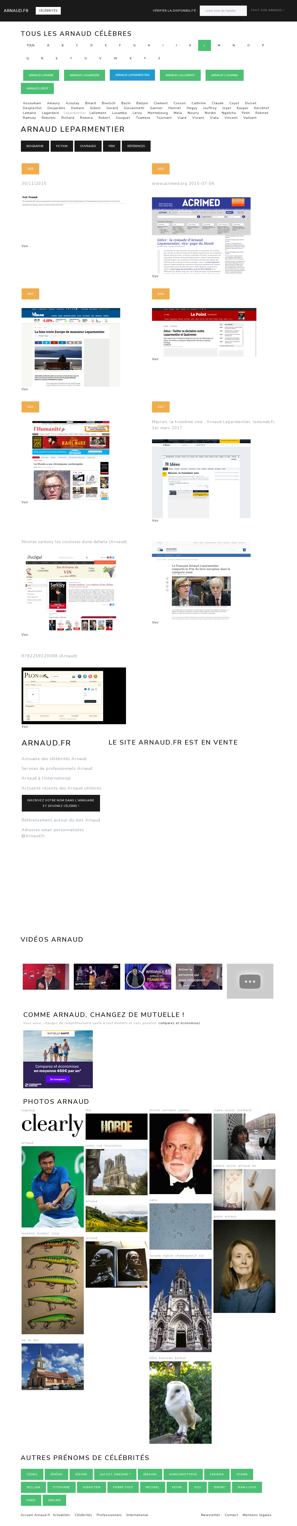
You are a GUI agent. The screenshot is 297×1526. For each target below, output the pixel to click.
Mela (177, 113)
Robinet (262, 113)
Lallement (98, 113)
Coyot (234, 103)
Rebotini (48, 118)
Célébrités (48, 11)
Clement (161, 103)
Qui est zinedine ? (115, 1474)
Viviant (198, 118)
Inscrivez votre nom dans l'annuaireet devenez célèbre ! (60, 803)
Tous (30, 45)
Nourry (193, 113)
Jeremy (219, 1487)
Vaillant (250, 118)
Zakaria (217, 1474)
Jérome (81, 1474)
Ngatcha (229, 113)
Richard (68, 118)
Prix (112, 146)
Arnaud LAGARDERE (85, 75)
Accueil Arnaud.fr (35, 1515)
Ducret (251, 103)
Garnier (156, 108)
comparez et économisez (179, 1023)
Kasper (243, 108)
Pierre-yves (123, 1487)
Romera (86, 118)
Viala (214, 118)
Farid (31, 1500)
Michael (153, 1487)
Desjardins (56, 108)
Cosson (179, 103)
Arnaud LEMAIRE (41, 75)
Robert (104, 118)
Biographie (35, 146)
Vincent (231, 118)
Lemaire (30, 113)
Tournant (164, 118)
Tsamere (143, 118)
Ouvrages (88, 146)
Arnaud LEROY (37, 88)
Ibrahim (150, 1474)
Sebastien (91, 1487)
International (137, 1515)
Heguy (192, 108)
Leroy (137, 113)
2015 (30, 169)
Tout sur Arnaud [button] (266, 10)
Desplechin (32, 108)
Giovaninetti (134, 108)
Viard (182, 118)
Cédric (32, 1474)
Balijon (142, 103)
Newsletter (210, 1515)
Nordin (210, 113)
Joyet (226, 108)
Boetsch (109, 103)
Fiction (62, 146)
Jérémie (56, 1474)
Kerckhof (261, 108)
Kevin (177, 1487)
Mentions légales (257, 1515)
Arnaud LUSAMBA (224, 75)
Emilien (54, 1500)
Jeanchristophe (183, 1474)
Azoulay (72, 103)
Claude (218, 103)
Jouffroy (210, 108)
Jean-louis (247, 1487)
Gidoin (95, 108)
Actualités (61, 1515)
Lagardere (50, 113)
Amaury (53, 103)
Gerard (112, 108)
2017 (161, 407)
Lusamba (119, 113)
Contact (231, 1515)
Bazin (126, 103)
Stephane (61, 1487)
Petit (245, 113)
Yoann (242, 1474)
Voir (25, 246)
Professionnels (109, 1515)
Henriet (174, 108)
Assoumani (32, 103)
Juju (197, 1487)
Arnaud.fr (16, 10)
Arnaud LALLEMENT (180, 75)
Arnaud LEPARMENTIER (132, 75)
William (33, 1487)
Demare (78, 108)
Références (136, 146)
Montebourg (157, 113)
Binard (90, 103)
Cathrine (198, 103)
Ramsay (29, 118)
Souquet (122, 118)
